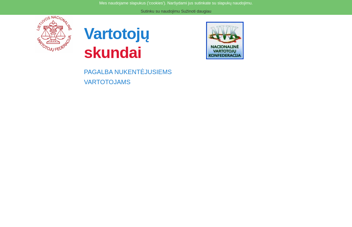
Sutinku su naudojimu (160, 11)
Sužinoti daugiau (196, 11)
